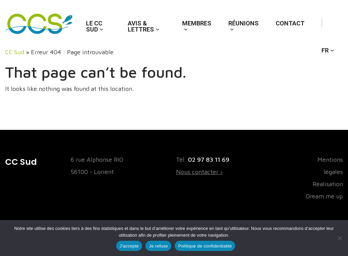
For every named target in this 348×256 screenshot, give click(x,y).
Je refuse (158, 246)
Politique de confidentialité (205, 246)
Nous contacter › (199, 171)
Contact (290, 23)
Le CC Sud (94, 26)
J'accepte (129, 246)
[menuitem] (327, 43)
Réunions (243, 23)
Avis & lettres (141, 26)
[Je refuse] (339, 238)
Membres (196, 23)
